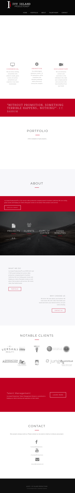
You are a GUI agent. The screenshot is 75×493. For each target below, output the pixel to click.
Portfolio (34, 12)
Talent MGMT (53, 12)
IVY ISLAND (29, 488)
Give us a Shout (13, 207)
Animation (37, 68)
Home (25, 12)
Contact (64, 12)
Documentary (62, 69)
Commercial (12, 69)
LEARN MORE (58, 395)
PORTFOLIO (14, 288)
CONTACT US (59, 310)
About (43, 12)
